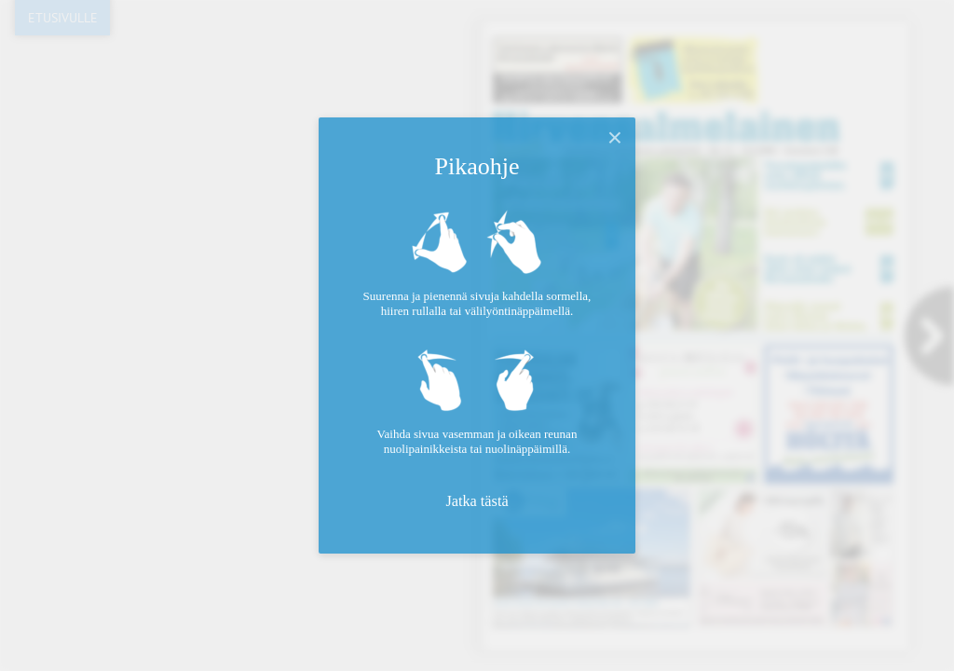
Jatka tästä (476, 501)
